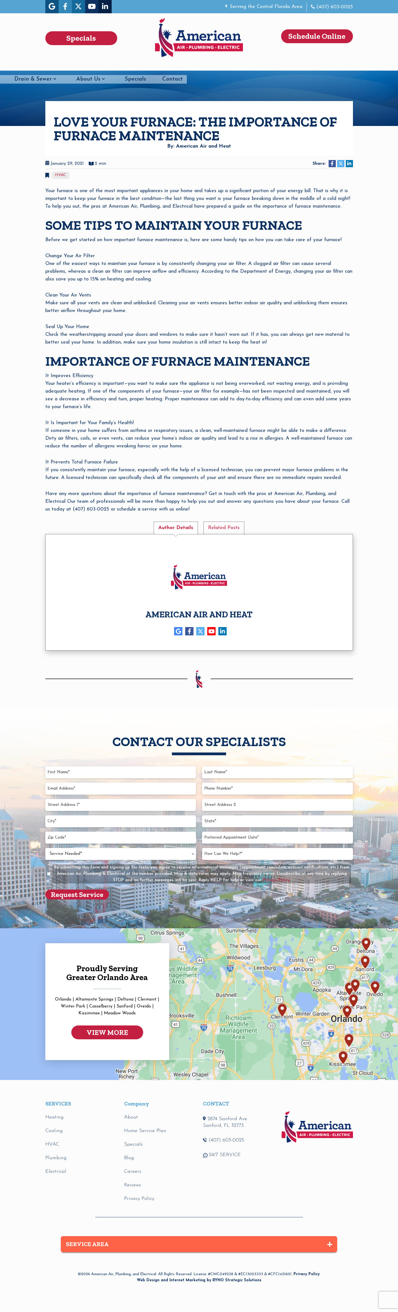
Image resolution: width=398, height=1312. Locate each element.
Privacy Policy (307, 1274)
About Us (258, 66)
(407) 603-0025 (334, 7)
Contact (342, 66)
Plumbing (98, 66)
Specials (305, 66)
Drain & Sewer (202, 66)
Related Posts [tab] (224, 527)
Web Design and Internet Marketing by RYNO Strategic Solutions (199, 1280)
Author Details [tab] (175, 527)
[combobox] (120, 854)
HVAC (53, 66)
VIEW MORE (107, 1032)
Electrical (147, 66)
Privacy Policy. (276, 880)
